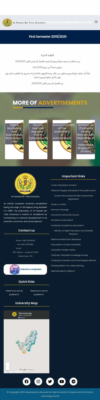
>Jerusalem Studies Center (63, 250)
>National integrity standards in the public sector (73, 190)
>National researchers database (66, 239)
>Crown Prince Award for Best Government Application (73, 197)
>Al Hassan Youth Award (62, 220)
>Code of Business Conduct (64, 185)
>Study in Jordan (58, 204)
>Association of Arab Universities (66, 244)
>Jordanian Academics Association (67, 225)
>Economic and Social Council (65, 215)
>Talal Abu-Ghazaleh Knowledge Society (69, 255)
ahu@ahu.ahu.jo (28, 248)
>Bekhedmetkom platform (63, 271)
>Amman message (60, 209)
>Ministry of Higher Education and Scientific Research (73, 232)
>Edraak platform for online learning (67, 265)
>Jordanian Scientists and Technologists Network (73, 260)
